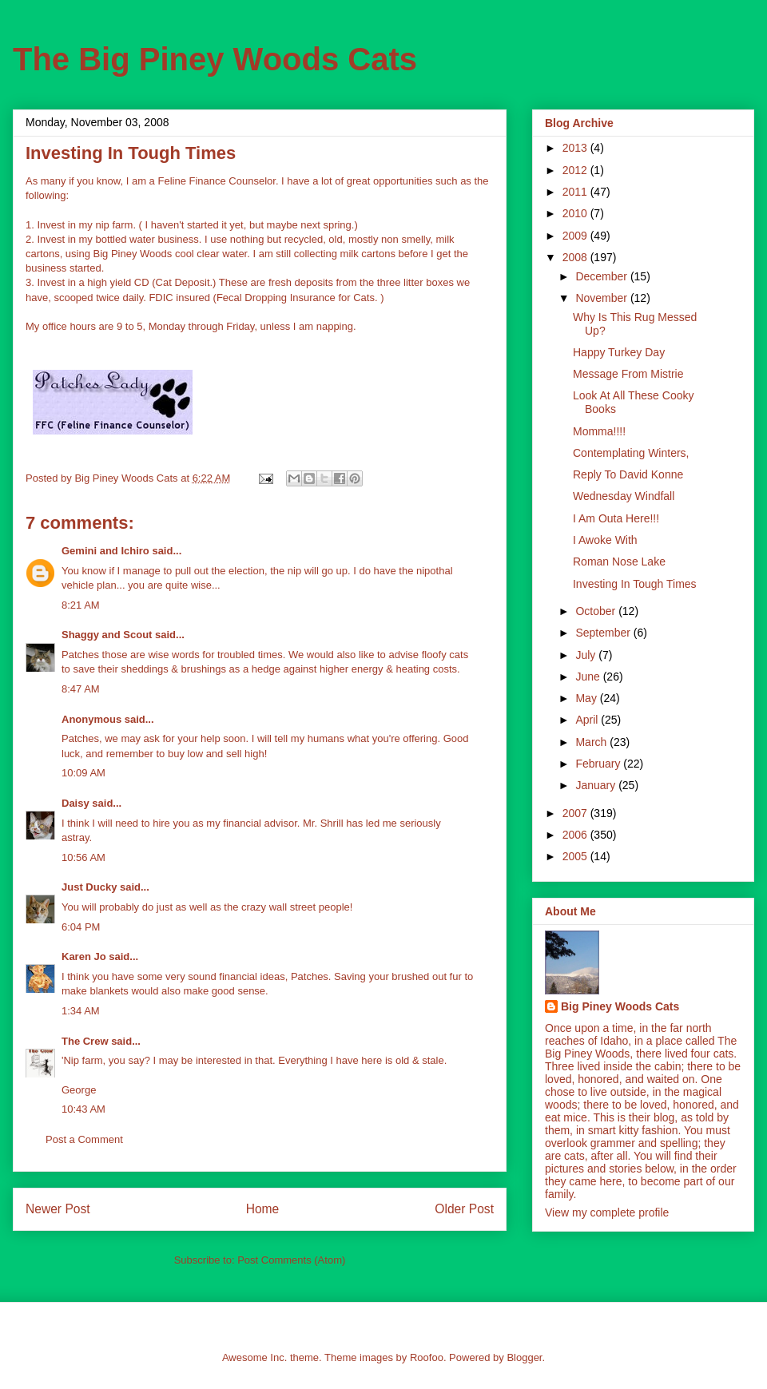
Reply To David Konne (628, 474)
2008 (576, 257)
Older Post (464, 1209)
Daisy (75, 803)
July (586, 655)
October (596, 611)
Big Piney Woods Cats (620, 1006)
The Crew (85, 1041)
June (588, 676)
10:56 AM (83, 857)
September (604, 632)
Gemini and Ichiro (105, 551)
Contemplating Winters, (631, 452)
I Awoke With (605, 540)
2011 (576, 191)
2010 (576, 213)
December (602, 276)
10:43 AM (83, 1109)
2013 (576, 147)
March (592, 742)
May (587, 698)
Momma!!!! (599, 431)
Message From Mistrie (628, 373)
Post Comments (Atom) (291, 1260)
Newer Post (58, 1209)
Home (263, 1209)
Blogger (524, 1357)
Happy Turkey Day (619, 352)
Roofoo (426, 1357)
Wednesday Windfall (623, 496)
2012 (576, 170)
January (596, 785)
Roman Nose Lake (619, 561)
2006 (576, 834)
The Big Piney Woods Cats (215, 59)
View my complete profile (607, 1212)
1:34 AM (81, 1011)
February (599, 763)
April (588, 719)
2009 (576, 235)
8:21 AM (81, 605)
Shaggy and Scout (107, 635)
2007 (576, 813)
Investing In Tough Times (635, 583)
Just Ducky (89, 887)
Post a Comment (84, 1139)
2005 (576, 856)
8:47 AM (81, 689)
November (602, 298)
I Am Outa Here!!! (616, 518)
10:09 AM (83, 773)
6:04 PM (81, 927)
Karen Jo (84, 956)
